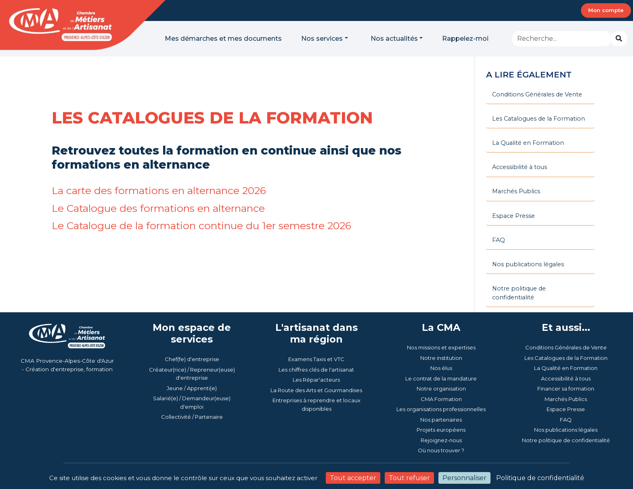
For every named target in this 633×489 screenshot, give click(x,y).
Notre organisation (441, 367)
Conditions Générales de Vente (566, 326)
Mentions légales (431, 463)
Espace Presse (566, 388)
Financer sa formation (565, 367)
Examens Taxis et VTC (316, 338)
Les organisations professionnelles (441, 388)
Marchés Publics (566, 377)
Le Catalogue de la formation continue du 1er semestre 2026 (207, 225)
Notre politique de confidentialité (566, 419)
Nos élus (441, 347)
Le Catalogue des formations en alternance (162, 208)
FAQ (566, 398)
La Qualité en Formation (565, 347)
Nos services (322, 38)
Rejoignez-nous (441, 419)
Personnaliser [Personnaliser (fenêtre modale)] (464, 478)
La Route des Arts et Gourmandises (316, 369)
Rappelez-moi (465, 38)
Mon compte (606, 10)
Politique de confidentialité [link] (540, 478)
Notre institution (441, 336)
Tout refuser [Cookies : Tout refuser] (409, 478)
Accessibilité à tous (566, 357)
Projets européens (441, 408)
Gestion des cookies (567, 463)
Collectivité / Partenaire (192, 396)
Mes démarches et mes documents (223, 38)
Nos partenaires (441, 398)
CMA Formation (441, 377)
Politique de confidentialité (497, 463)
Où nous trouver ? (441, 429)
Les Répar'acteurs (316, 358)
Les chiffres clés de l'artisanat (316, 348)
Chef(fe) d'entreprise (192, 338)
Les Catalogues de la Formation (566, 336)
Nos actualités (394, 38)
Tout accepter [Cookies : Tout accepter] (353, 478)
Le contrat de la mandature (441, 357)
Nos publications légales (565, 408)
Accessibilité (386, 463)
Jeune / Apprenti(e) (192, 367)
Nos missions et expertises (441, 326)
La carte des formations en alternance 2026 (163, 190)
